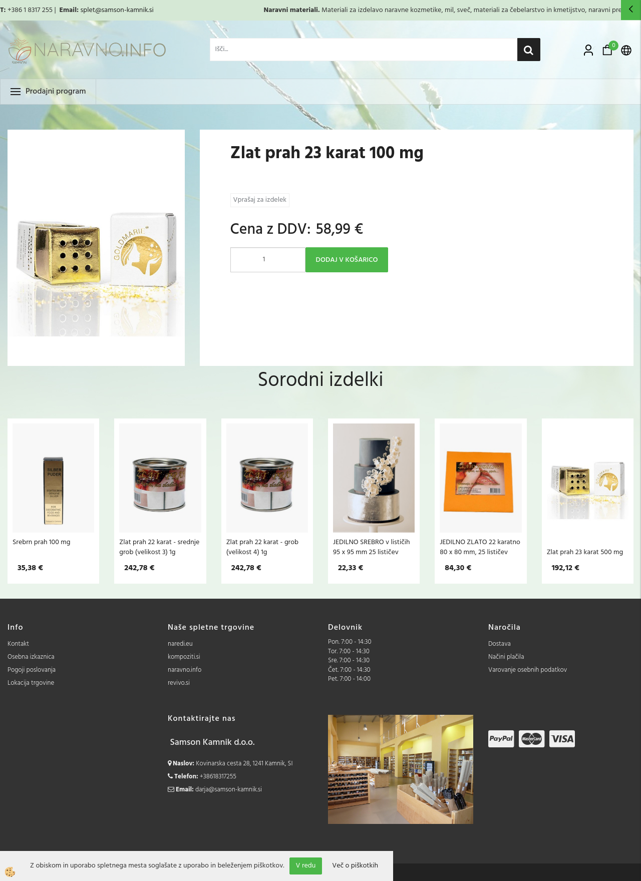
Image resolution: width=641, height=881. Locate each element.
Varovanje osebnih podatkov (527, 670)
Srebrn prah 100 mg (41, 542)
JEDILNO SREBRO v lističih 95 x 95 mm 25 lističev (371, 547)
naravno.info (184, 670)
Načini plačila (506, 657)
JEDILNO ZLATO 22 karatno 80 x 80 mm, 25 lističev (480, 547)
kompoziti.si (184, 657)
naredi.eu (180, 644)
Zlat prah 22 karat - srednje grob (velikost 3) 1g (159, 547)
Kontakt (18, 644)
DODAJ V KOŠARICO (347, 260)
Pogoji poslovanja (32, 670)
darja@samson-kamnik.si (228, 789)
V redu (306, 865)
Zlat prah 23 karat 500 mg (585, 552)
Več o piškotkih (355, 866)
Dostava (499, 644)
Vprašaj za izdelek (259, 200)
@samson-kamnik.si (124, 10)
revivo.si (179, 683)
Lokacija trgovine (31, 683)
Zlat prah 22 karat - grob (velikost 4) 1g (262, 547)
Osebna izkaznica (31, 657)
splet (87, 10)
